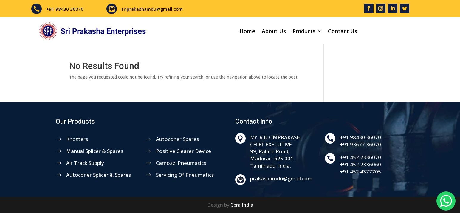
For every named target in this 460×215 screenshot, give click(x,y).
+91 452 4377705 (384, 171)
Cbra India (241, 205)
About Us (274, 32)
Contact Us (342, 32)
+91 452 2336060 (384, 164)
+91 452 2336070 (384, 157)
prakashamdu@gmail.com (305, 178)
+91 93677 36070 (384, 144)
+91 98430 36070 (64, 9)
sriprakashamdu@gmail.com (152, 9)
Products (303, 32)
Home (247, 32)
